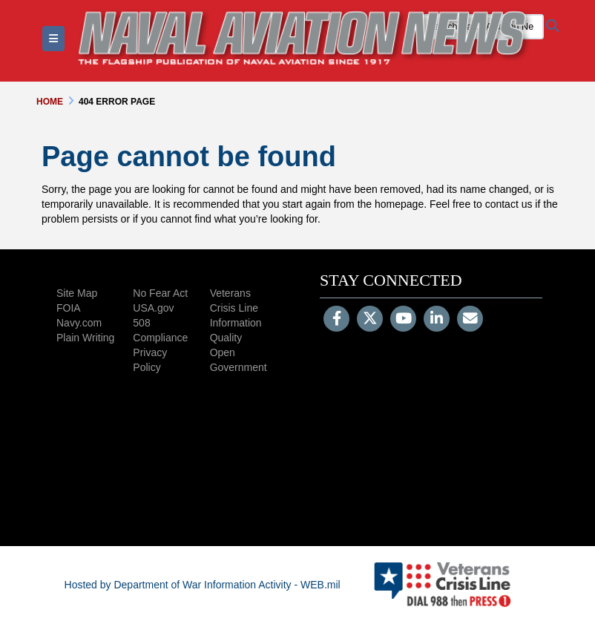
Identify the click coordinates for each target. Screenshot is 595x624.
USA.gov (153, 308)
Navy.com (79, 323)
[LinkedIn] (437, 320)
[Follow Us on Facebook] (336, 320)
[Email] (470, 320)
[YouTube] (403, 320)
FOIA (68, 308)
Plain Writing (85, 338)
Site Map (76, 293)
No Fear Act (160, 293)
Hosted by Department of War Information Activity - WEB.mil (203, 585)
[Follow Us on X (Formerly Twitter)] (370, 320)
